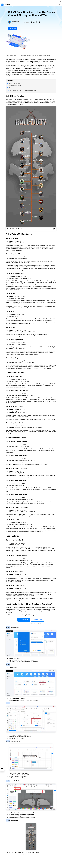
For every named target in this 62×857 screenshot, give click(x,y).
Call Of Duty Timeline (14, 83)
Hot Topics (12, 55)
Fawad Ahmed (15, 21)
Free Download (12, 28)
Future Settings (13, 88)
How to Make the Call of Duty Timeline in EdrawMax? (22, 90)
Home (7, 55)
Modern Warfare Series (15, 85)
